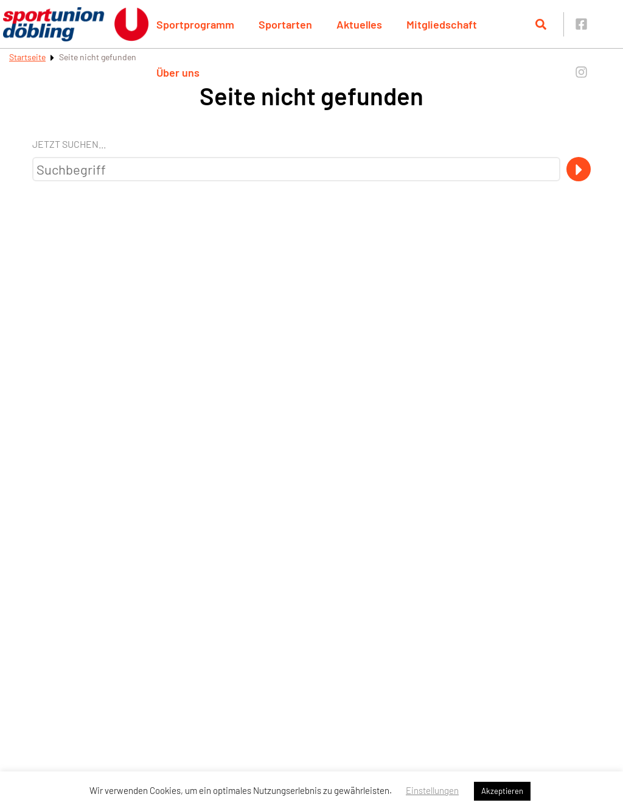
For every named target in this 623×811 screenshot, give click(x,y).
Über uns (178, 72)
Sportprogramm (195, 24)
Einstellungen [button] (432, 790)
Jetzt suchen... (69, 144)
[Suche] (578, 169)
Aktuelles (359, 24)
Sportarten (285, 24)
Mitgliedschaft (441, 24)
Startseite (27, 57)
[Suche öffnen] (540, 24)
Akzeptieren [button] (502, 791)
